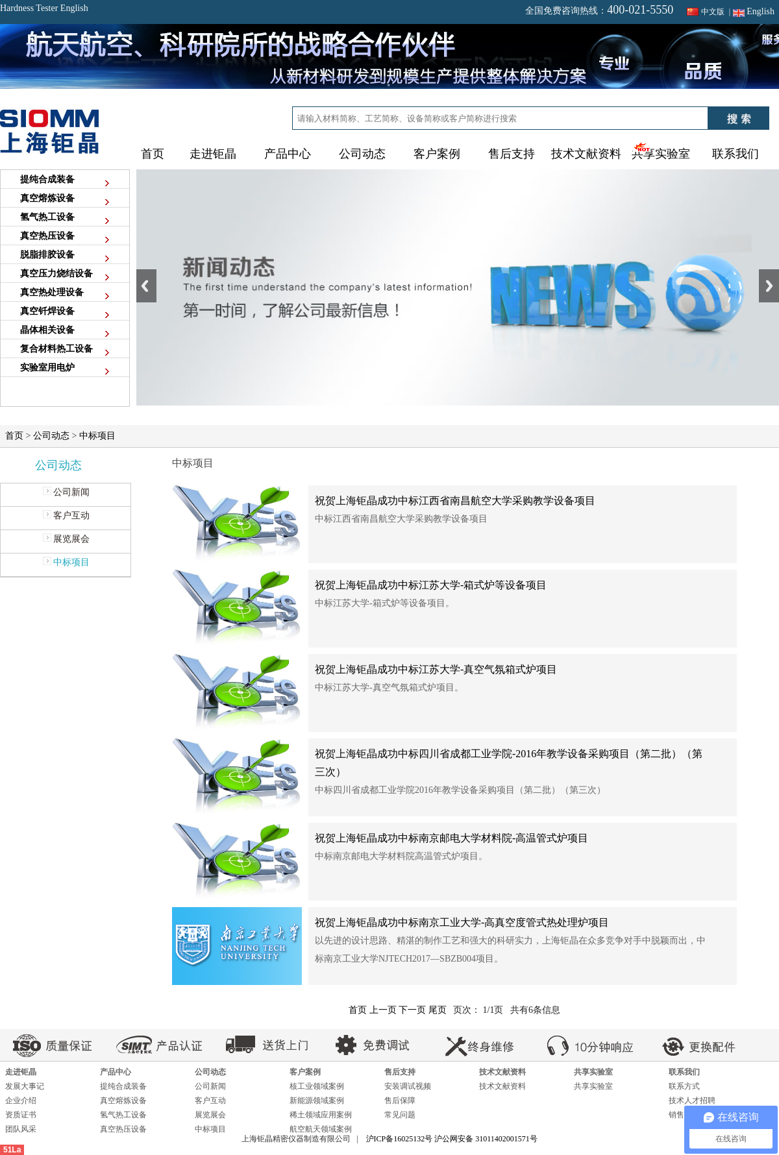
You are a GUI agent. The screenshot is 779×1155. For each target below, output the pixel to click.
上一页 (383, 1010)
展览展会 (66, 539)
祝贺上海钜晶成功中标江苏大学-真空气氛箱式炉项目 (436, 669)
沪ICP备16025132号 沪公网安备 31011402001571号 (452, 1138)
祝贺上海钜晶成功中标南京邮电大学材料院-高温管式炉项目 (451, 838)
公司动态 (51, 436)
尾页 (437, 1010)
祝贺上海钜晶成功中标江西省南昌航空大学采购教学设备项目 (455, 500)
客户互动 (66, 515)
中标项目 (97, 436)
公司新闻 (66, 492)
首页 (152, 153)
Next (769, 285)
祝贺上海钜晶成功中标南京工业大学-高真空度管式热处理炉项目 (462, 922)
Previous (146, 285)
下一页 (412, 1010)
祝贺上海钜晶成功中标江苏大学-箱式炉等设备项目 (431, 584)
